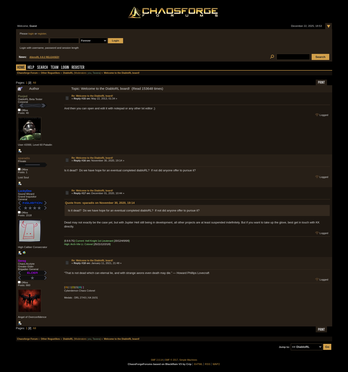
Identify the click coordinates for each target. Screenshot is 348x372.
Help (31, 67)
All (34, 82)
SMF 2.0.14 (157, 360)
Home (21, 67)
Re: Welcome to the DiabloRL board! (92, 95)
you (89, 73)
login (31, 33)
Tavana (96, 73)
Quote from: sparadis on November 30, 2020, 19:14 (100, 202)
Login (65, 67)
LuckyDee (24, 191)
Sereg (22, 260)
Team (54, 67)
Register (78, 67)
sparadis (24, 158)
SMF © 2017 (171, 360)
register (42, 33)
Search (42, 67)
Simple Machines (188, 360)
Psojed (22, 96)
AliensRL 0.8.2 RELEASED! (44, 57)
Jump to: (284, 347)
